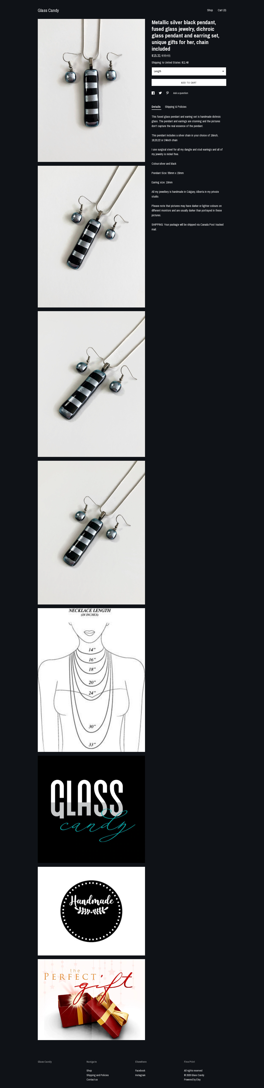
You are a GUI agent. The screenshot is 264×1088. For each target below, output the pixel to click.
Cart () (222, 10)
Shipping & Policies (175, 107)
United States (172, 62)
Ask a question (180, 93)
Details (156, 107)
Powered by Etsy (192, 1079)
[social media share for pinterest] (168, 93)
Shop (210, 10)
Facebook (140, 1070)
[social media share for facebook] (153, 93)
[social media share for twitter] (160, 93)
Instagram (140, 1075)
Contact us (92, 1079)
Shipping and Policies (98, 1075)
